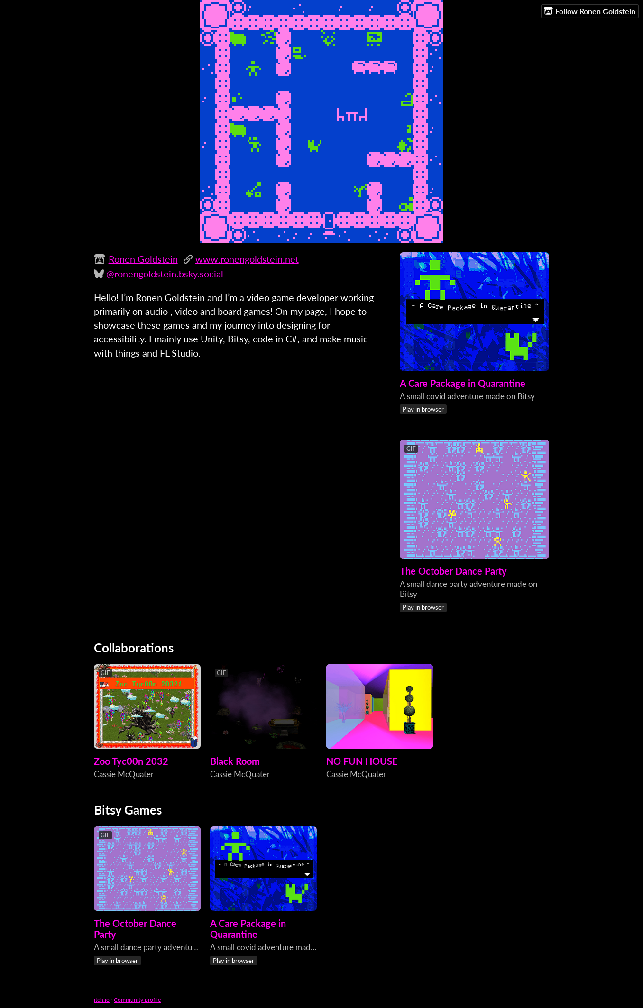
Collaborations (134, 648)
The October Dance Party (453, 571)
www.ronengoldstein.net (247, 259)
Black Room (235, 761)
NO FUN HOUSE (362, 761)
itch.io (102, 999)
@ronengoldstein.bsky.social (164, 273)
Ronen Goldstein (143, 259)
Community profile (137, 999)
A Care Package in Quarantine (462, 383)
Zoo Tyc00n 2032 (131, 761)
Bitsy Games (128, 810)
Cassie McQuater (124, 774)
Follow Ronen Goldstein (589, 11)
